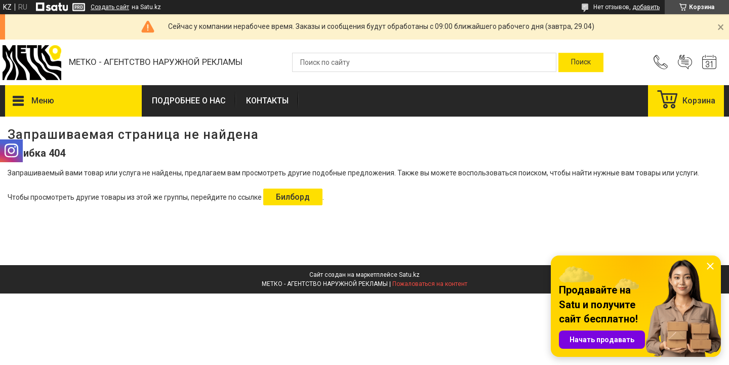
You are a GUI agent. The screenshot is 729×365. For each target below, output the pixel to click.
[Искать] (580, 62)
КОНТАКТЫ (267, 100)
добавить (646, 7)
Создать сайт (110, 7)
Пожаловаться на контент (429, 283)
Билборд (293, 197)
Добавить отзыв (685, 62)
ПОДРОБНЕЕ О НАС (189, 100)
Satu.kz (409, 274)
